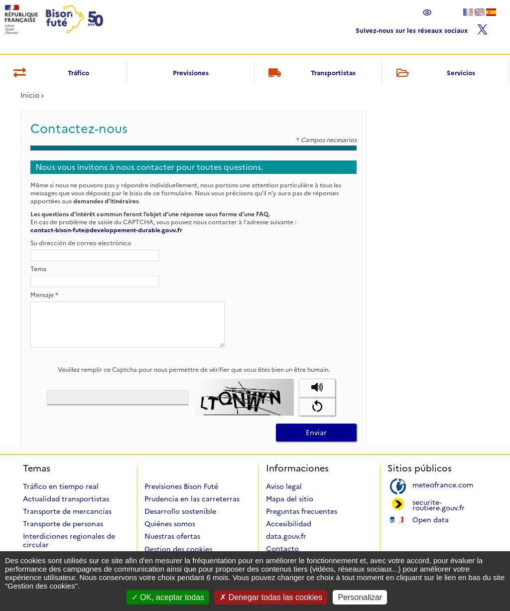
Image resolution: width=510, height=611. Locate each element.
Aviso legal (284, 486)
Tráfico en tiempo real (61, 486)
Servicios (433, 73)
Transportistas (310, 73)
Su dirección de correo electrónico (80, 243)
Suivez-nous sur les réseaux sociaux (422, 28)
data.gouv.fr (286, 536)
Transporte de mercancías (67, 511)
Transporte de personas (63, 523)
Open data (430, 519)
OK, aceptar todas (167, 597)
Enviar (316, 432)
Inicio (29, 95)
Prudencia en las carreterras (192, 498)
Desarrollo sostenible (180, 511)
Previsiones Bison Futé (181, 486)
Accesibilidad (288, 523)
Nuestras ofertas (172, 536)
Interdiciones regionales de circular (69, 540)
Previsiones (191, 73)
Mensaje (44, 295)
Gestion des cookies (178, 549)
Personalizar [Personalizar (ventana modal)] (360, 597)
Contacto (282, 548)
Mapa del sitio (289, 498)
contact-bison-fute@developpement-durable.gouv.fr (106, 230)
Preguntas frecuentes (301, 511)
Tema (38, 269)
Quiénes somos (169, 523)
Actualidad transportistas (66, 498)
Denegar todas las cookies (271, 597)
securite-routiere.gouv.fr (438, 504)
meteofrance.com (442, 484)
